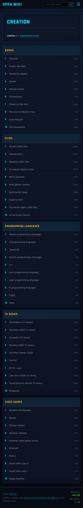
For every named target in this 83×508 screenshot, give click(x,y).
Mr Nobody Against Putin (41, 169)
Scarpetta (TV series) (41, 338)
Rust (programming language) (41, 272)
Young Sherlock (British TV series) (41, 383)
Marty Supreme (41, 177)
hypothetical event (29, 35)
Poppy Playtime (41, 479)
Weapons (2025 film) (41, 162)
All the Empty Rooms (41, 215)
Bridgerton (41, 391)
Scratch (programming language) (41, 257)
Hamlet (41, 81)
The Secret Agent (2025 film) (41, 207)
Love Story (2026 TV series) (41, 376)
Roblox (41, 456)
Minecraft (41, 448)
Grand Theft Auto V (41, 471)
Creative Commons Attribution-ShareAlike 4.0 (41, 498)
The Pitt (41, 360)
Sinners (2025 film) (41, 147)
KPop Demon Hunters (41, 185)
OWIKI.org (12, 494)
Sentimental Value (41, 192)
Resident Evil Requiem (41, 410)
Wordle (41, 418)
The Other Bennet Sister (41, 353)
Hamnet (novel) (41, 89)
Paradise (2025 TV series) (41, 345)
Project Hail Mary (41, 66)
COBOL (41, 295)
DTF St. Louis (41, 368)
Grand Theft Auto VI (41, 464)
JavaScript (41, 250)
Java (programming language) (41, 280)
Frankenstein (41, 97)
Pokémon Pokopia (41, 433)
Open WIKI (12, 4)
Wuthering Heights (41, 74)
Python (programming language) (41, 234)
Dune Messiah (41, 119)
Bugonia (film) (41, 200)
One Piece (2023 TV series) (41, 330)
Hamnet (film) (41, 154)
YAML (41, 303)
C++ (41, 265)
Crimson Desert (41, 425)
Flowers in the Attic (41, 104)
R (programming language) (41, 288)
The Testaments (41, 127)
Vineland (41, 59)
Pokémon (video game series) (41, 441)
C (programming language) (41, 242)
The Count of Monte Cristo (41, 112)
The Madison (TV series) (41, 322)
